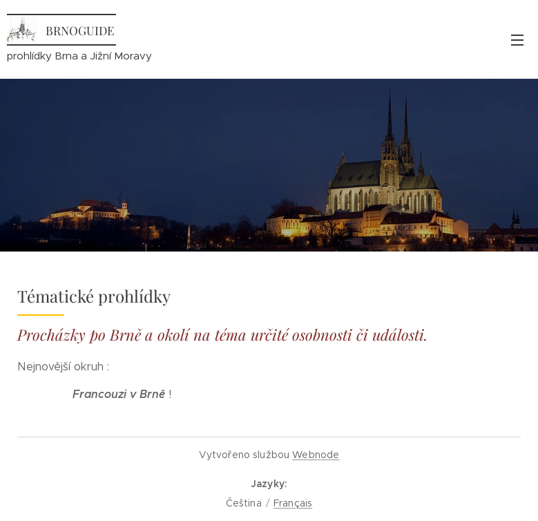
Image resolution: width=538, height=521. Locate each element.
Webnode (315, 454)
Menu (517, 40)
